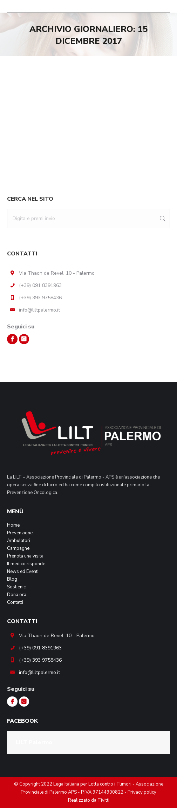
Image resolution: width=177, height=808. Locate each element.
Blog (12, 579)
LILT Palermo (34, 742)
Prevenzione (20, 533)
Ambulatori (18, 540)
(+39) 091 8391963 (40, 285)
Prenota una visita (25, 556)
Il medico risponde (26, 564)
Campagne (18, 548)
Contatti (15, 602)
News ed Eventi (23, 571)
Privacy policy (142, 792)
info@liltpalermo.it (39, 310)
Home (13, 525)
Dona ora (16, 595)
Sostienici (17, 587)
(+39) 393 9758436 (40, 297)
